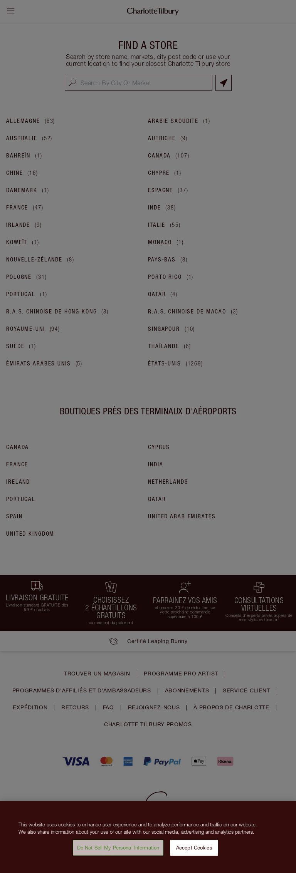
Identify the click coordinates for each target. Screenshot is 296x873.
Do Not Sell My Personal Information (118, 851)
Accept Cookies (194, 851)
